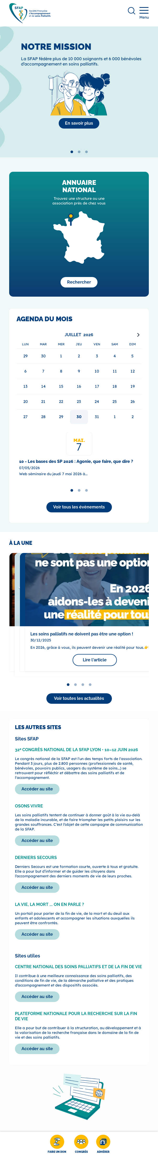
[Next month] (138, 335)
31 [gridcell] (97, 416)
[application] (79, 377)
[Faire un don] (57, 1145)
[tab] (71, 152)
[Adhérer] (103, 1145)
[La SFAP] (79, 123)
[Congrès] (81, 1145)
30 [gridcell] (79, 416)
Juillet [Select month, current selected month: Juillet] (73, 334)
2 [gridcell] (133, 416)
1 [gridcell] (115, 416)
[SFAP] (30, 22)
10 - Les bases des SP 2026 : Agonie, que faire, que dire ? (76, 461)
